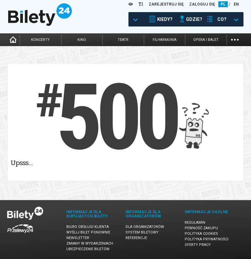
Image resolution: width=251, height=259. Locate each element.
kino (81, 40)
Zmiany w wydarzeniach (89, 243)
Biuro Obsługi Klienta (87, 227)
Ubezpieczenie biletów (87, 249)
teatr (123, 40)
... (234, 39)
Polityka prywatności (206, 239)
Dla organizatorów (145, 227)
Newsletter (77, 238)
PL (223, 4)
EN (236, 4)
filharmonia (164, 40)
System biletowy (142, 232)
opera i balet (206, 40)
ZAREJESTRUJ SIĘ (166, 4)
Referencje (136, 238)
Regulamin (195, 222)
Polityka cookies (201, 234)
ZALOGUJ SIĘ (202, 4)
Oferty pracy (198, 245)
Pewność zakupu (201, 228)
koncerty (40, 40)
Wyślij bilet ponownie (88, 232)
